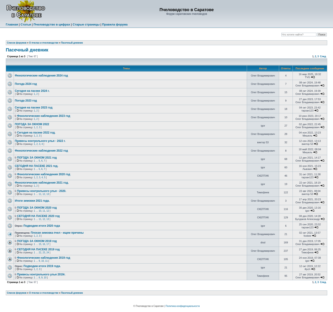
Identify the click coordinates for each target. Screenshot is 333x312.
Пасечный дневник (72, 42)
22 (40, 252)
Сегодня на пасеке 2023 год (33, 107)
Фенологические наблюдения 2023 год (43, 116)
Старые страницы (86, 24)
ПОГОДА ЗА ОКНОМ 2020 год (37, 207)
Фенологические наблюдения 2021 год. (42, 182)
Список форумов (17, 42)
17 (47, 244)
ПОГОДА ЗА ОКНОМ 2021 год (37, 157)
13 (47, 194)
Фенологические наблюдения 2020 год (43, 174)
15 (40, 244)
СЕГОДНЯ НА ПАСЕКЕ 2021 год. (36, 166)
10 (40, 211)
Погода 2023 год (26, 100)
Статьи (26, 24)
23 (44, 252)
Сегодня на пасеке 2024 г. (32, 90)
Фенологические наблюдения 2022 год (41, 150)
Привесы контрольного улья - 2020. (41, 191)
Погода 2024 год (26, 84)
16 (44, 244)
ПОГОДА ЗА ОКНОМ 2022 (32, 124)
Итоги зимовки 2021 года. (32, 200)
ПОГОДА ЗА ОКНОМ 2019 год (37, 241)
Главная (12, 24)
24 (47, 252)
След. (323, 56)
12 (44, 194)
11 (40, 194)
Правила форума (114, 24)
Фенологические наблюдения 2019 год (43, 257)
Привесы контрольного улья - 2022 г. (40, 141)
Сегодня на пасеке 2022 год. (36, 132)
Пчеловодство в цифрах (52, 24)
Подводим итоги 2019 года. (42, 266)
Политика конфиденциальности (183, 306)
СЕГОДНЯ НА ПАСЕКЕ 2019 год (38, 249)
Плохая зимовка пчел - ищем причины (57, 232)
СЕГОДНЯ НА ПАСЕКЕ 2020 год (38, 216)
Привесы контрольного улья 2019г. (41, 274)
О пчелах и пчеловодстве (44, 42)
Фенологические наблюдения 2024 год (41, 75)
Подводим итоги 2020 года (42, 225)
